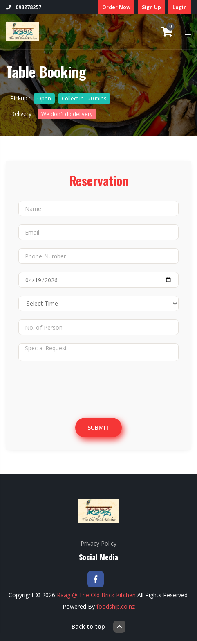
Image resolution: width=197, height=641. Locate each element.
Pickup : (60, 98)
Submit (98, 427)
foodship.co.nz (115, 606)
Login (179, 7)
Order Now (116, 7)
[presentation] (87, 385)
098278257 (23, 7)
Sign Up (151, 7)
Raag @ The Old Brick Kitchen (96, 595)
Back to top (98, 627)
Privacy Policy (98, 543)
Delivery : (53, 114)
